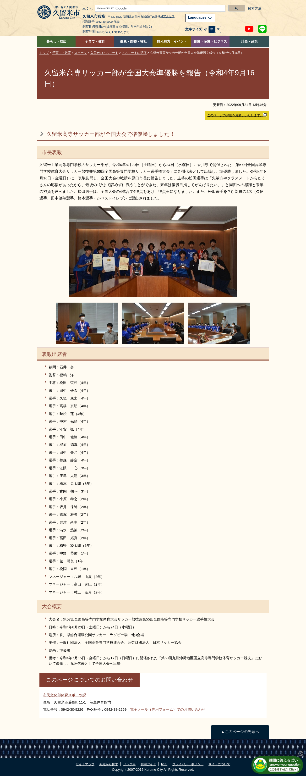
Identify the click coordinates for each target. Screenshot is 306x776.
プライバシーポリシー (187, 764)
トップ (44, 53)
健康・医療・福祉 (133, 41)
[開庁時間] (89, 31)
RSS (164, 764)
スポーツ (80, 53)
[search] (159, 8)
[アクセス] (168, 16)
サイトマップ (85, 764)
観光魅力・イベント (172, 41)
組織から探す (108, 764)
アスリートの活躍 (134, 53)
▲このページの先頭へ (240, 732)
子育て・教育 (95, 41)
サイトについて (219, 764)
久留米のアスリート (104, 53)
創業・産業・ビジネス (210, 41)
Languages (200, 17)
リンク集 (129, 764)
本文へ (87, 9)
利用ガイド (148, 764)
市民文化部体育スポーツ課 (64, 695)
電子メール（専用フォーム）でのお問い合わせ (167, 709)
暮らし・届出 (56, 41)
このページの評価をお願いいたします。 (237, 115)
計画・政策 (249, 41)
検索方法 (254, 8)
